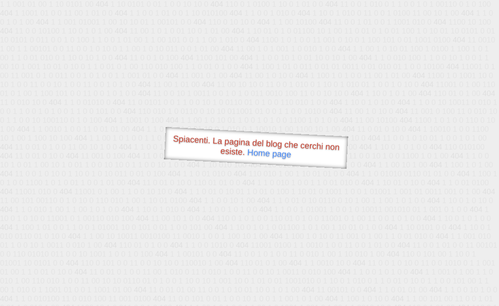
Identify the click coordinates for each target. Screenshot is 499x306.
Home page (269, 153)
